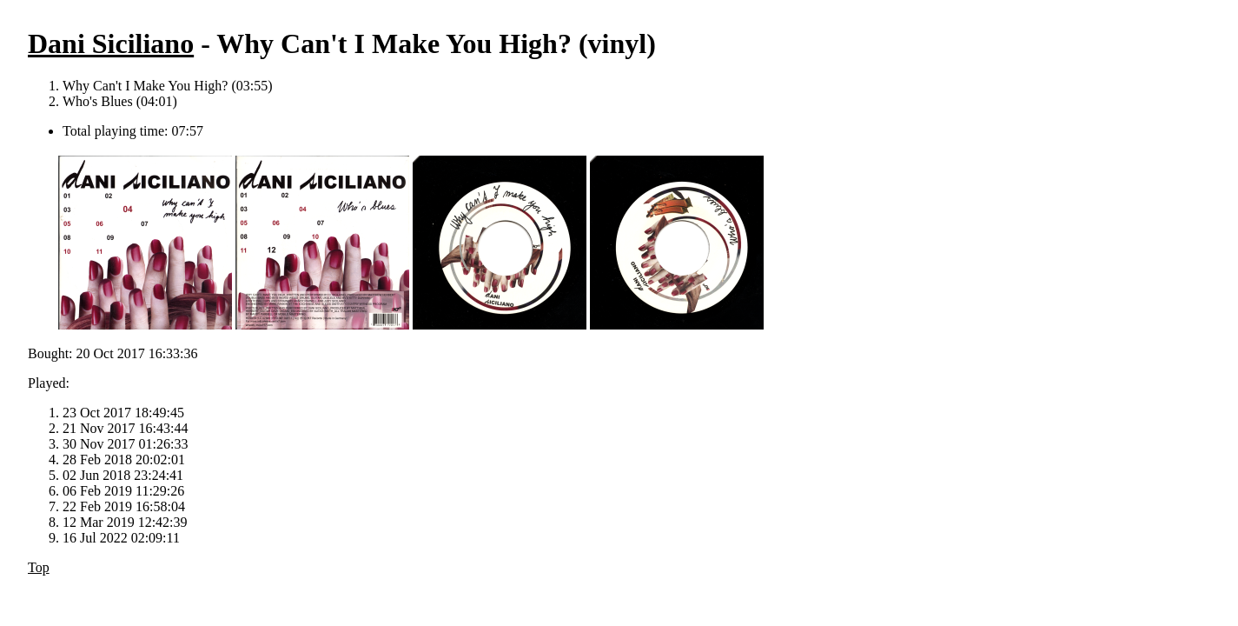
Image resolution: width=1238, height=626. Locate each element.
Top (39, 567)
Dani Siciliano (111, 43)
